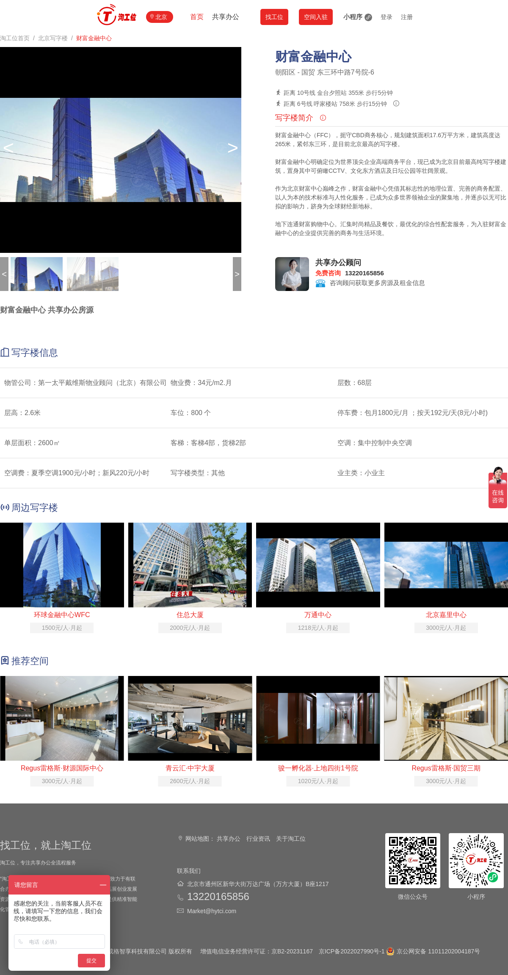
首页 (197, 16)
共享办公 (225, 16)
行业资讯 (258, 838)
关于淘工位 (291, 838)
